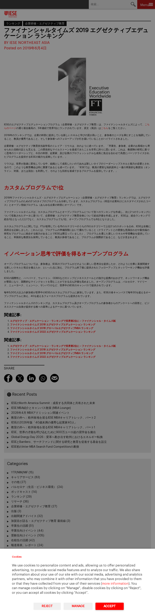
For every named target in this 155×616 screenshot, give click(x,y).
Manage (78, 606)
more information (115, 583)
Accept (110, 606)
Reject (47, 606)
